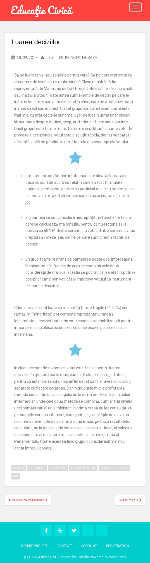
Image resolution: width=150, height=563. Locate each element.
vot (15, 476)
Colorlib (83, 557)
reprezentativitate (114, 467)
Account (89, 545)
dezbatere (58, 467)
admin (51, 57)
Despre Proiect (34, 545)
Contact (64, 545)
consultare (37, 467)
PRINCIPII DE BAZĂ (81, 57)
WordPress (117, 557)
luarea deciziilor (83, 467)
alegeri (18, 467)
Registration (117, 545)
